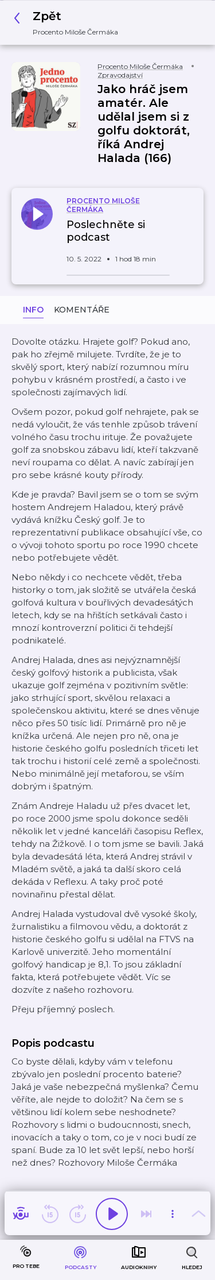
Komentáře (82, 309)
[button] (69, 23)
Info (33, 309)
